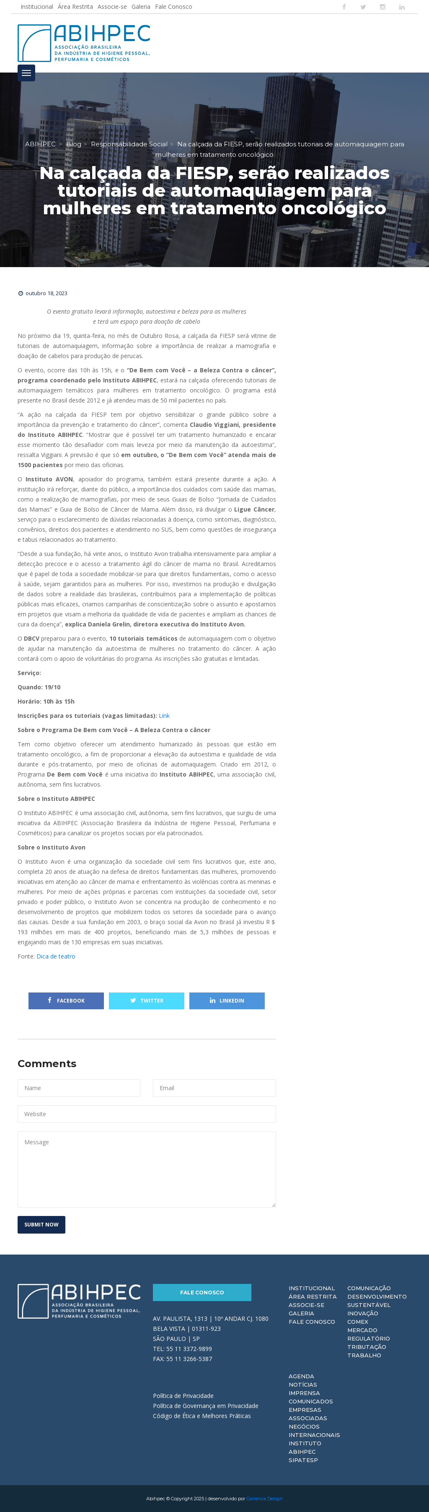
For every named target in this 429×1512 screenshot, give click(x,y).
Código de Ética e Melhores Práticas (202, 1416)
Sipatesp (303, 1460)
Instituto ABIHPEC (305, 1447)
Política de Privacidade (183, 1396)
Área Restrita (75, 6)
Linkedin (227, 1000)
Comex (357, 1321)
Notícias (303, 1384)
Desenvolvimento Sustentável (377, 1300)
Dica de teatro (57, 956)
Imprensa (304, 1393)
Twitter (146, 1000)
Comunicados (311, 1401)
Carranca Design (264, 1499)
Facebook (66, 1000)
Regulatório (368, 1338)
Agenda (301, 1376)
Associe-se (112, 6)
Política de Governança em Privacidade (205, 1406)
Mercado (362, 1330)
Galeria (141, 6)
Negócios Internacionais (314, 1430)
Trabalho (364, 1355)
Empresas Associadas (308, 1413)
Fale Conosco (173, 6)
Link (164, 716)
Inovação (362, 1313)
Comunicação (369, 1288)
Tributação (366, 1346)
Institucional (37, 6)
